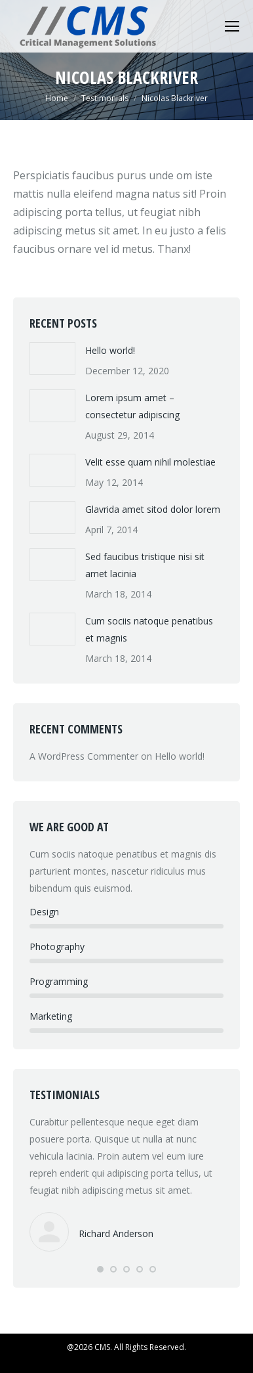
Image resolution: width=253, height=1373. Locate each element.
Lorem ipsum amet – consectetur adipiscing (132, 406)
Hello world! (110, 350)
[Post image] (52, 358)
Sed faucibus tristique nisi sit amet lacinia (144, 565)
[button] (100, 1269)
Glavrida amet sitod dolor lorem (152, 509)
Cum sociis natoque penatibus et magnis (149, 629)
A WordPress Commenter (83, 756)
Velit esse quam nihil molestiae (150, 462)
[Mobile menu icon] (232, 26)
